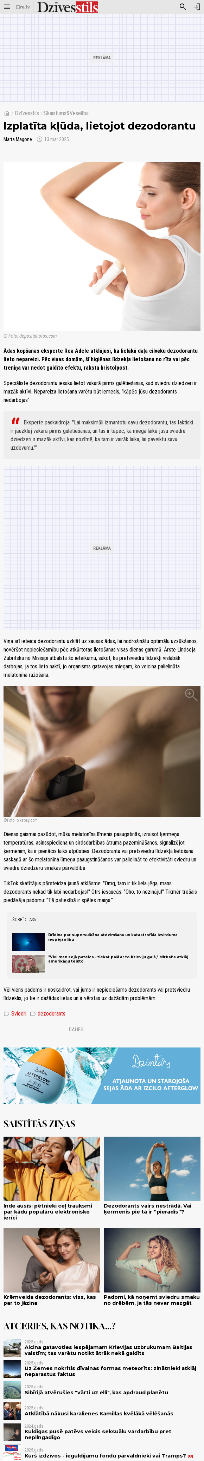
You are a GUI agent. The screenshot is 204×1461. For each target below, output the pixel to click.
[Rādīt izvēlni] (7, 7)
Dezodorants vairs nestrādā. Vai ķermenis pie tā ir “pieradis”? (147, 1209)
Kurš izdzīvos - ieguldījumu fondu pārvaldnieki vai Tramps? (105, 1456)
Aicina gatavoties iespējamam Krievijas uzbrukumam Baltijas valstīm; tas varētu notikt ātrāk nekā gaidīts (108, 1350)
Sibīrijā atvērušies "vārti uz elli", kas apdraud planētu (96, 1392)
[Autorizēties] (197, 7)
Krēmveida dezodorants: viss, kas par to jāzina (50, 1300)
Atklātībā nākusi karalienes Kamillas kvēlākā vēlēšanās (99, 1413)
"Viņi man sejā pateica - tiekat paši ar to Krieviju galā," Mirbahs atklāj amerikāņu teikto (118, 959)
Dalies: (76, 1029)
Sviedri (15, 1014)
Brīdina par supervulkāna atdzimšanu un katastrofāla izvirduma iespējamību (113, 937)
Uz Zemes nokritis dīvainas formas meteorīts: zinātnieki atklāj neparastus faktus (110, 1371)
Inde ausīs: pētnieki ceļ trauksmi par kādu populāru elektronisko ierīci (48, 1212)
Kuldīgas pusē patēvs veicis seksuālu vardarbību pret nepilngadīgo (98, 1434)
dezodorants (47, 1014)
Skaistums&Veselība (66, 113)
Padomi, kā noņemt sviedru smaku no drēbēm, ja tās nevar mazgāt (152, 1300)
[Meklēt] (183, 7)
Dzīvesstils (27, 113)
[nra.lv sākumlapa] (23, 7)
